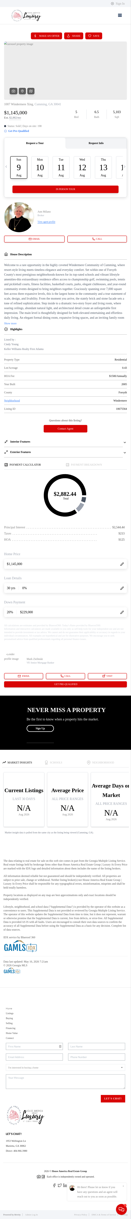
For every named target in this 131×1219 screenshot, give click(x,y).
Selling (9, 1023)
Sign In (118, 3)
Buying (9, 1018)
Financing (10, 1028)
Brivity (17, 1214)
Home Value (12, 1033)
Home (9, 1008)
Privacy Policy (80, 1214)
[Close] (123, 1186)
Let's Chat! (113, 1098)
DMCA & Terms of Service (104, 1214)
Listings (9, 1013)
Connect (10, 1038)
